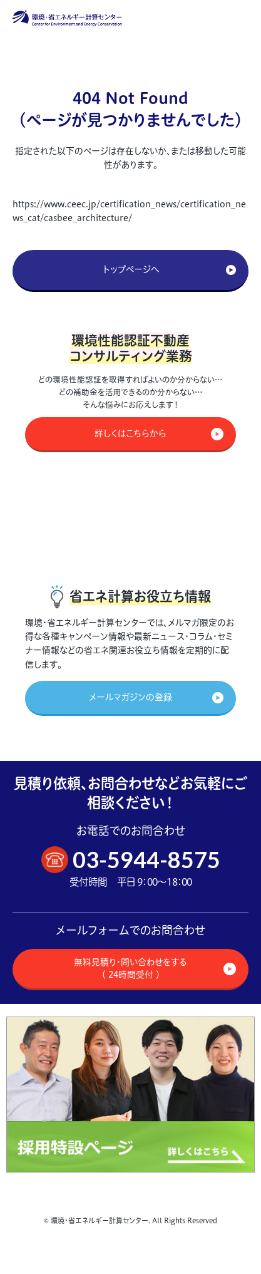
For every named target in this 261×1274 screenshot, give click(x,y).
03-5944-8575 (146, 859)
